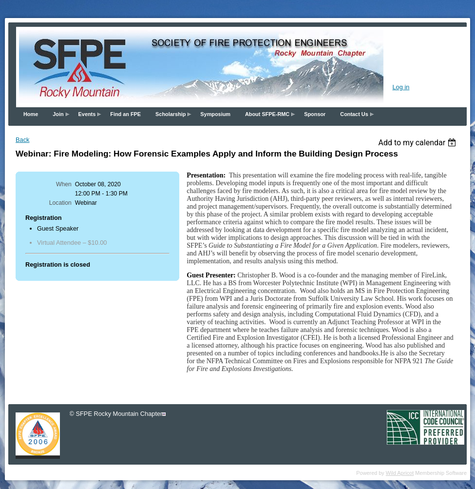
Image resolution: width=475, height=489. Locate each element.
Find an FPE (125, 114)
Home (30, 114)
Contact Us (354, 114)
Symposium (215, 114)
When (64, 184)
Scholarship (170, 114)
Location (60, 202)
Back (22, 139)
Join (58, 114)
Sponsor (314, 114)
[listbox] (418, 143)
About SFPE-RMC (267, 114)
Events (87, 114)
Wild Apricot (400, 473)
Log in (400, 87)
